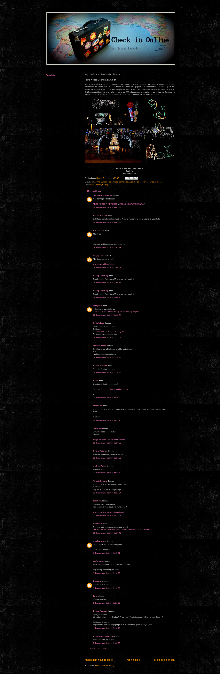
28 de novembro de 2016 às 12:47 (107, 315)
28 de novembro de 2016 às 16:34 (107, 358)
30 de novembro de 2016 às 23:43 (107, 533)
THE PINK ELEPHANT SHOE (105, 204)
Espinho (96, 182)
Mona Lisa (97, 406)
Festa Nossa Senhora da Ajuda (120, 182)
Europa (104, 182)
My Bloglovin (135, 311)
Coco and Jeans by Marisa (104, 311)
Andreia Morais (99, 466)
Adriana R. (97, 524)
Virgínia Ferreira (100, 481)
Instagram (112, 439)
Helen (95, 381)
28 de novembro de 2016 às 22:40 (107, 473)
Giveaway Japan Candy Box (139, 529)
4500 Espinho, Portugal (99, 185)
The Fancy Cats (99, 529)
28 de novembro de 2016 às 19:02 (107, 398)
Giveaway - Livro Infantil (117, 529)
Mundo (151, 182)
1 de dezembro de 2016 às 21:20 (106, 603)
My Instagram (122, 311)
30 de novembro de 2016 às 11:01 (107, 515)
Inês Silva (97, 501)
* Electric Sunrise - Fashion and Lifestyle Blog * (112, 389)
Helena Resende (100, 215)
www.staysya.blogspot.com (104, 264)
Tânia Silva (98, 428)
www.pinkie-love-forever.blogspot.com (108, 512)
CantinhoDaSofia (100, 331)
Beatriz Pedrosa (100, 611)
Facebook (112, 331)
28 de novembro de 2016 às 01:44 (107, 222)
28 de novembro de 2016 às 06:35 (107, 283)
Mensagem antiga (164, 659)
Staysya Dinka (99, 255)
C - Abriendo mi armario (103, 636)
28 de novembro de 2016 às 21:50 (107, 458)
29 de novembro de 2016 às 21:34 (107, 493)
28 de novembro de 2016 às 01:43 (107, 207)
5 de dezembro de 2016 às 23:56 (106, 643)
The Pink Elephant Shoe (103, 195)
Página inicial (133, 659)
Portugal (158, 182)
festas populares (140, 182)
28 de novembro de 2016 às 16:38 (107, 373)
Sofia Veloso (99, 323)
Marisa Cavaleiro (100, 346)
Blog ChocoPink (99, 439)
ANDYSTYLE (98, 230)
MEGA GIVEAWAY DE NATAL (131, 204)
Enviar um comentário (99, 648)
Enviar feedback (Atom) (104, 665)
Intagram (120, 331)
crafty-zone (98, 561)
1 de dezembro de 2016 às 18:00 (106, 573)
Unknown (97, 581)
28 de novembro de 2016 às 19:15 (107, 420)
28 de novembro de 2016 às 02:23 (107, 247)
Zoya (95, 596)
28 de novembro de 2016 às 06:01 (107, 268)
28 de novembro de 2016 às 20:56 (107, 443)
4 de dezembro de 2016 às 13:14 (106, 628)
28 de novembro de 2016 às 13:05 (107, 338)
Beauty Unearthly (100, 276)
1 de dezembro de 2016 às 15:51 (106, 553)
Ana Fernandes (99, 541)
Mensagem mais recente (99, 659)
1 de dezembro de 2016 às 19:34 (106, 588)
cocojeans (97, 305)
